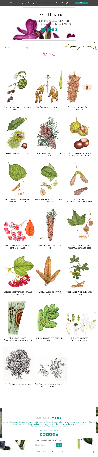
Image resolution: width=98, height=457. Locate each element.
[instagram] (56, 29)
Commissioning (25, 422)
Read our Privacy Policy (65, 3)
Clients (92, 422)
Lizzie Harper (49, 14)
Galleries (14, 422)
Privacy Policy (62, 426)
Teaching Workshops (77, 424)
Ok (83, 3)
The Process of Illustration (55, 424)
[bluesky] (50, 29)
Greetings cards (19, 424)
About (6, 422)
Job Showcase (39, 422)
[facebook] (42, 29)
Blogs (48, 422)
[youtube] (45, 29)
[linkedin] (48, 29)
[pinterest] (53, 29)
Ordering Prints (34, 424)
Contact (84, 422)
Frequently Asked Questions (43, 426)
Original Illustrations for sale (65, 422)
